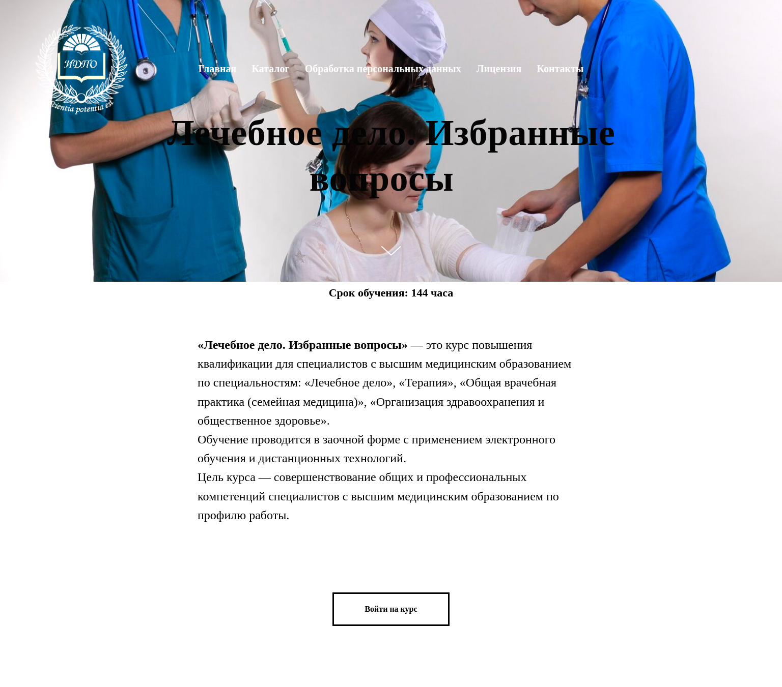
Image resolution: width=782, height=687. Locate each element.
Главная (218, 68)
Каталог (270, 68)
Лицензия (499, 68)
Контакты (560, 68)
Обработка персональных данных (383, 68)
